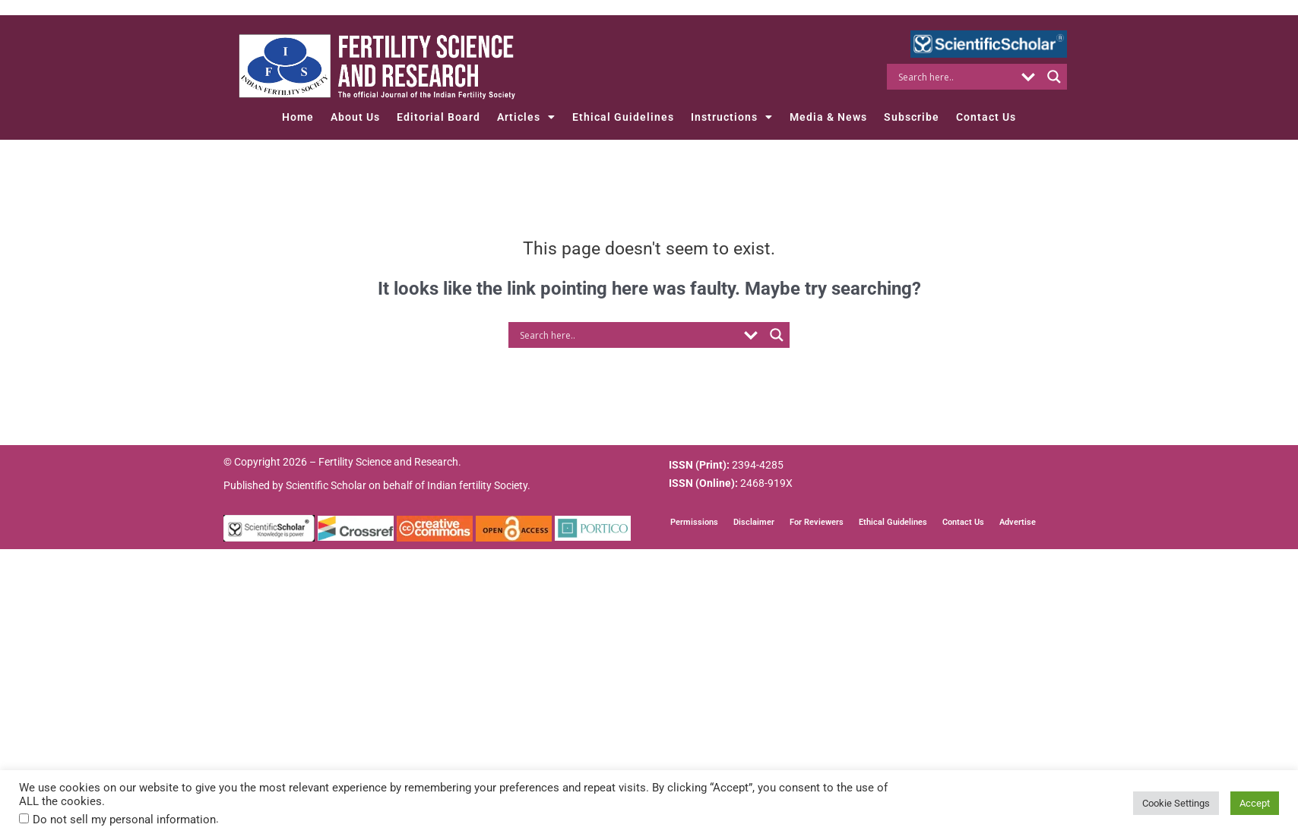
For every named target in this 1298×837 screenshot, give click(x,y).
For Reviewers (817, 522)
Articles (526, 117)
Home (298, 117)
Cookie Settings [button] (1176, 803)
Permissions (694, 522)
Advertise (1017, 522)
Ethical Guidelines (623, 117)
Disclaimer (753, 522)
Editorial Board (438, 117)
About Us (355, 117)
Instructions (732, 117)
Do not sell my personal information (124, 819)
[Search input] (954, 77)
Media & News (828, 117)
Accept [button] (1254, 803)
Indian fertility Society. (478, 485)
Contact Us (986, 117)
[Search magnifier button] (1054, 77)
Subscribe (911, 117)
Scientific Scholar (326, 485)
